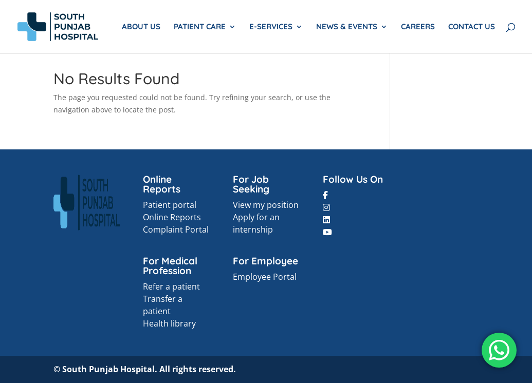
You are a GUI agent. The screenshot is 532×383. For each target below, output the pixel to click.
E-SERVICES (270, 27)
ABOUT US (141, 27)
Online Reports (172, 217)
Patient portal (169, 204)
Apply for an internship (256, 223)
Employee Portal (265, 276)
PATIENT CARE (200, 27)
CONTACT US (471, 27)
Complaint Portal (176, 229)
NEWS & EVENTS (346, 27)
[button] (325, 195)
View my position (266, 204)
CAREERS (418, 27)
